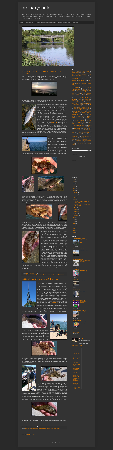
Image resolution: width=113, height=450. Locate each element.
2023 (74, 228)
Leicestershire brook (77, 104)
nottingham (89, 111)
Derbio (84, 87)
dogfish (85, 90)
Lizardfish (85, 104)
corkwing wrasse (40, 428)
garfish (73, 95)
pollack (73, 117)
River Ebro (79, 123)
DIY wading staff (80, 90)
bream (88, 77)
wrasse (88, 143)
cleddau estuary (79, 82)
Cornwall (86, 86)
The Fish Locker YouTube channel (76, 351)
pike (83, 116)
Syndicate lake (75, 137)
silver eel (80, 133)
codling (77, 83)
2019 (74, 221)
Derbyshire (89, 87)
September (76, 211)
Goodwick (89, 96)
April (75, 197)
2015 (74, 188)
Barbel (82, 72)
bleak (85, 75)
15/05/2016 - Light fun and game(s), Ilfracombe (40, 279)
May (75, 199)
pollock (80, 117)
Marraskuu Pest (83, 280)
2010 (74, 179)
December (76, 215)
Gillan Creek (83, 95)
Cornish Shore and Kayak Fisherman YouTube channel (76, 355)
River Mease (74, 125)
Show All (90, 335)
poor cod (86, 117)
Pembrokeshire (47, 274)
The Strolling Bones (77, 289)
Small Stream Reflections (79, 300)
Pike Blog (75, 279)
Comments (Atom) (31, 434)
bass (32, 274)
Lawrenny (89, 103)
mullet (74, 111)
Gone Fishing (76, 332)
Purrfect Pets (55, 302)
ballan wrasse (27, 274)
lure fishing (89, 105)
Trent (78, 139)
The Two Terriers (77, 320)
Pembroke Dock (41, 274)
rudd (86, 129)
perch (84, 114)
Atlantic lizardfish (86, 71)
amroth (79, 71)
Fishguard (79, 94)
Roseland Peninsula (80, 129)
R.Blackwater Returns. (84, 250)
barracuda (88, 72)
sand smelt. (81, 131)
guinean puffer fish (86, 99)
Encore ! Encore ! (83, 291)
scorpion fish (78, 132)
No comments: (33, 273)
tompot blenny (62, 274)
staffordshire (75, 136)
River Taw (89, 125)
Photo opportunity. (83, 311)
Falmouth (78, 93)
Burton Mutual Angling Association (76, 379)
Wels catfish (87, 141)
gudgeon (74, 99)
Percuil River (77, 116)
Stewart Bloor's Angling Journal (76, 376)
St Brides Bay (87, 135)
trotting (80, 140)
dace (77, 88)
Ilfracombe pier (47, 428)
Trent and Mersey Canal (86, 139)
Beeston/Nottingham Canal (81, 74)
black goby (35, 274)
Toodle (81, 338)
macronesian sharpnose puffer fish (84, 107)
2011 (74, 181)
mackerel (75, 107)
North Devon (83, 111)
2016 (74, 190)
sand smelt (57, 274)
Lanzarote (84, 103)
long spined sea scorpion (55, 428)
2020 (74, 223)
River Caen (82, 120)
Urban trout (75, 362)
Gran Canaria (76, 97)
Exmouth (87, 91)
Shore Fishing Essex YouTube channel (76, 360)
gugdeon (80, 99)
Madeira (74, 108)
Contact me (75, 22)
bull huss (85, 78)
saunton (73, 132)
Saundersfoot (87, 131)
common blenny (34, 428)
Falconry (73, 93)
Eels (72, 91)
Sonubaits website (75, 373)
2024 (74, 230)
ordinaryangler (37, 7)
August (75, 209)
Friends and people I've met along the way (45, 22)
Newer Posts (24, 432)
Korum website (76, 371)
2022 (74, 227)
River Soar (80, 125)
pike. (89, 116)
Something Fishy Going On (79, 310)
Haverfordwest (74, 100)
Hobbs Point (81, 100)
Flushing (88, 94)
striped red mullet (85, 136)
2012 (74, 183)
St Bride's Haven (79, 135)
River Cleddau (89, 120)
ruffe (89, 129)
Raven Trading (54, 122)
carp (79, 80)
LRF (84, 105)
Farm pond (83, 93)
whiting (73, 143)
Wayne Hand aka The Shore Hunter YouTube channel (76, 386)
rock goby (52, 274)
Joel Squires (88, 101)
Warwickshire (80, 141)
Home (21, 22)
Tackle (81, 137)
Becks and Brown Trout (78, 331)
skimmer (84, 133)
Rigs (72, 120)
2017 (74, 217)
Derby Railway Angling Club (76, 383)
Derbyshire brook (76, 89)
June (75, 207)
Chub (83, 80)
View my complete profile (77, 345)
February (76, 194)
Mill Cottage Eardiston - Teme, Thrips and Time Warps (84, 241)
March (75, 196)
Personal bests (29, 22)
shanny (87, 132)
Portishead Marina (81, 119)
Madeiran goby (79, 108)
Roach (89, 127)
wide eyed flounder (81, 143)
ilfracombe (74, 101)
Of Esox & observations (78, 259)
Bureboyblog (76, 269)
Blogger (62, 442)
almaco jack (74, 71)
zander (73, 144)
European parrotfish (79, 91)
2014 (74, 186)
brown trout (75, 78)
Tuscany (84, 140)
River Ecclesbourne (86, 123)
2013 (74, 185)
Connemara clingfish (87, 84)
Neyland (78, 111)
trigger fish (76, 140)
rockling (84, 128)
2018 (74, 219)
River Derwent (78, 122)
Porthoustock (74, 119)
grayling (85, 97)
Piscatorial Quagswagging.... (79, 238)
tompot (85, 137)
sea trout (83, 132)
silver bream (74, 133)
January (76, 192)
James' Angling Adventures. (79, 248)
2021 (74, 225)
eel (89, 90)
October (76, 213)
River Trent (82, 127)
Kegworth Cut (74, 103)
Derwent (84, 89)
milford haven (82, 110)
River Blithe (77, 120)
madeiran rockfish (86, 108)
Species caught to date (64, 22)
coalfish (73, 83)
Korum (80, 103)
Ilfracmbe (88, 100)
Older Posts (63, 432)
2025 (74, 232)
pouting (87, 119)
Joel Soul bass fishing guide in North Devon (76, 368)
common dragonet (80, 84)
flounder (84, 94)
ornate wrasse (76, 112)
